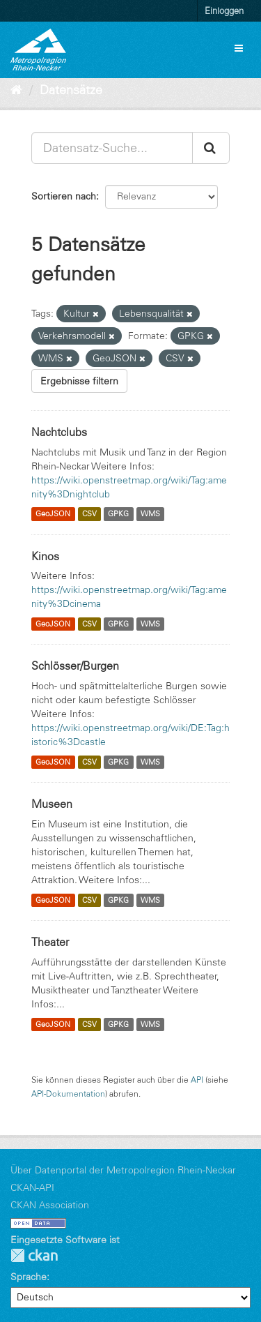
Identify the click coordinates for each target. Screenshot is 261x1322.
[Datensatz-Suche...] (112, 148)
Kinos (45, 556)
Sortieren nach (63, 196)
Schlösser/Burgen (75, 666)
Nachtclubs (59, 432)
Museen (51, 804)
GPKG (118, 514)
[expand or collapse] (239, 48)
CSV (89, 514)
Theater (50, 942)
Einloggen (224, 10)
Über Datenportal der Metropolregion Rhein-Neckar (123, 1170)
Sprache (28, 1276)
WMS (150, 514)
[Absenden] (211, 148)
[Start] (16, 90)
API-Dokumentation (68, 1093)
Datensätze (71, 90)
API (197, 1079)
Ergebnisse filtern (79, 381)
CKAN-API (32, 1187)
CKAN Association (49, 1205)
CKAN (34, 1255)
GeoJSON (52, 514)
